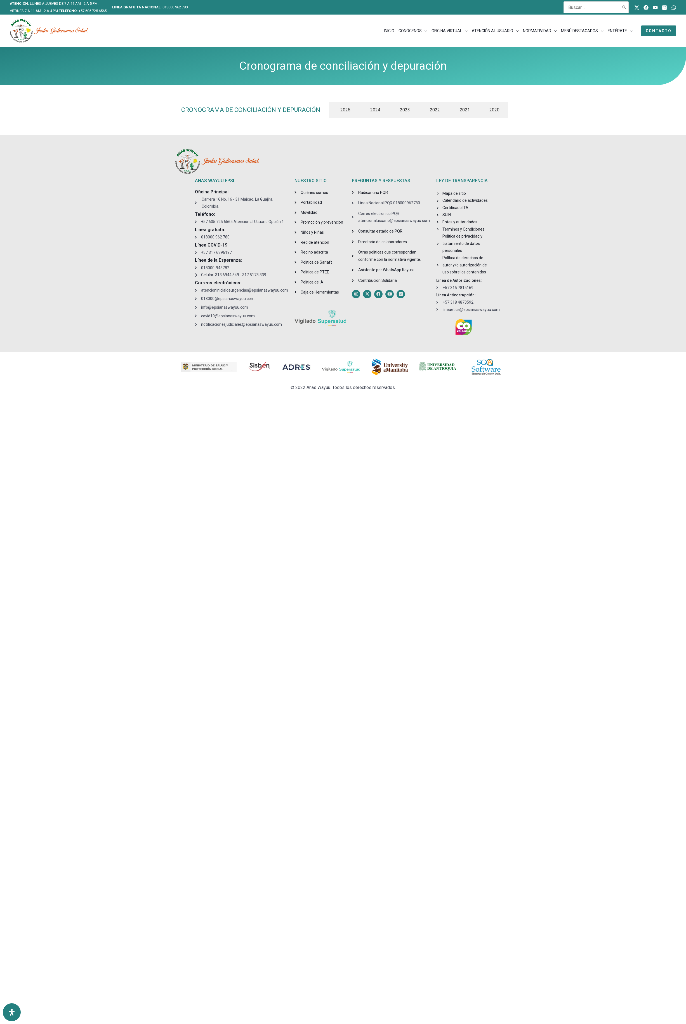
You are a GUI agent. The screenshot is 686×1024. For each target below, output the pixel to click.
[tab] (344, 110)
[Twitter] (636, 7)
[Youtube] (655, 7)
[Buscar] (624, 7)
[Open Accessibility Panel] (12, 1012)
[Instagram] (664, 7)
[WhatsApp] (673, 7)
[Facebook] (646, 7)
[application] (424, 30)
